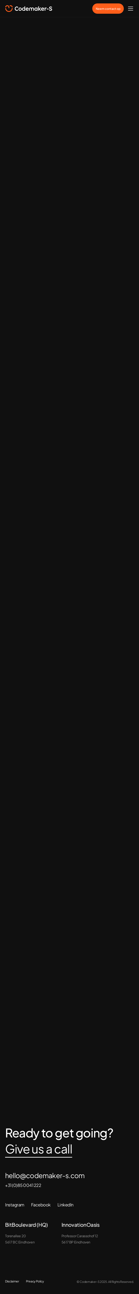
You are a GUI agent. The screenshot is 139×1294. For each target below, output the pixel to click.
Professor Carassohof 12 (80, 1236)
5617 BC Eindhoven (19, 1242)
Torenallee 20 (15, 1236)
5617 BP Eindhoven (76, 1242)
